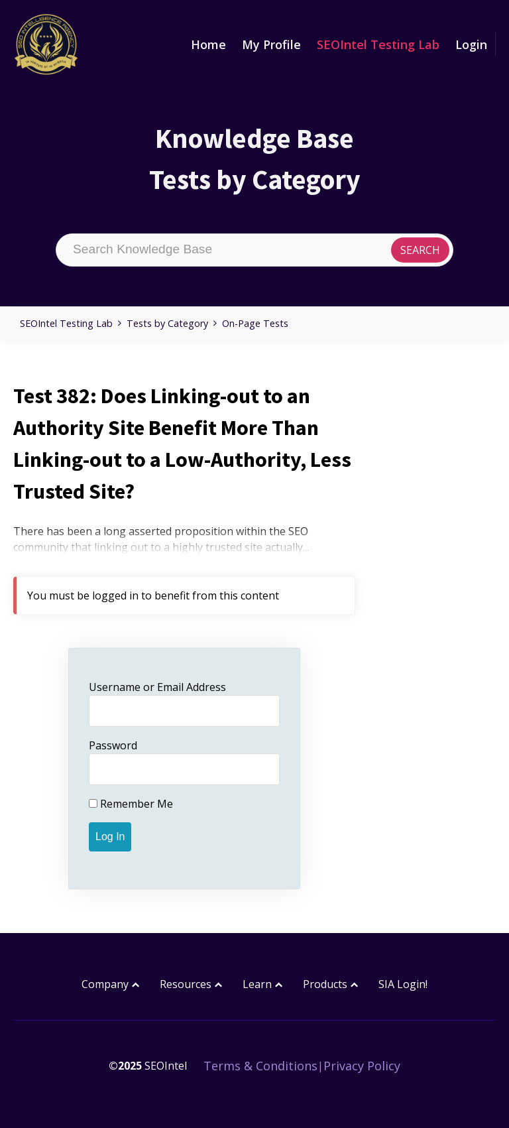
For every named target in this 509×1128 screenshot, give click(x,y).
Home (208, 44)
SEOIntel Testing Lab (378, 44)
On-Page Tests (255, 323)
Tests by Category (167, 323)
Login (471, 44)
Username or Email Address (157, 687)
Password (113, 745)
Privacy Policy (361, 1066)
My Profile (271, 44)
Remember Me (131, 803)
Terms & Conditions (260, 1066)
